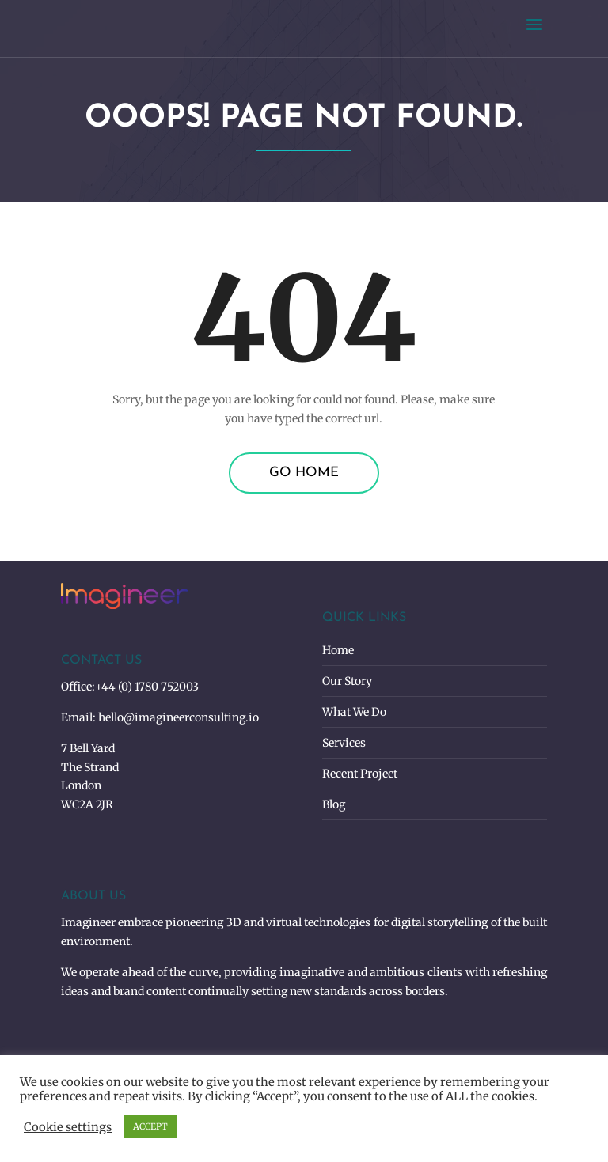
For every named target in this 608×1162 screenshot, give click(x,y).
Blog (333, 804)
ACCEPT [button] (150, 1126)
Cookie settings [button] (68, 1127)
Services (344, 743)
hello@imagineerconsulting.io (178, 717)
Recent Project (359, 773)
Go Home (304, 472)
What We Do (354, 712)
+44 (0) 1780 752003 (147, 686)
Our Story (347, 681)
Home (338, 650)
